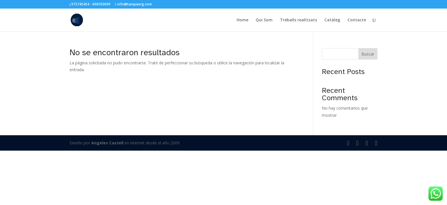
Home (242, 20)
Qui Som (264, 20)
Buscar (367, 54)
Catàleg (332, 20)
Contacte (357, 20)
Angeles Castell (107, 142)
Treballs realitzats (298, 20)
